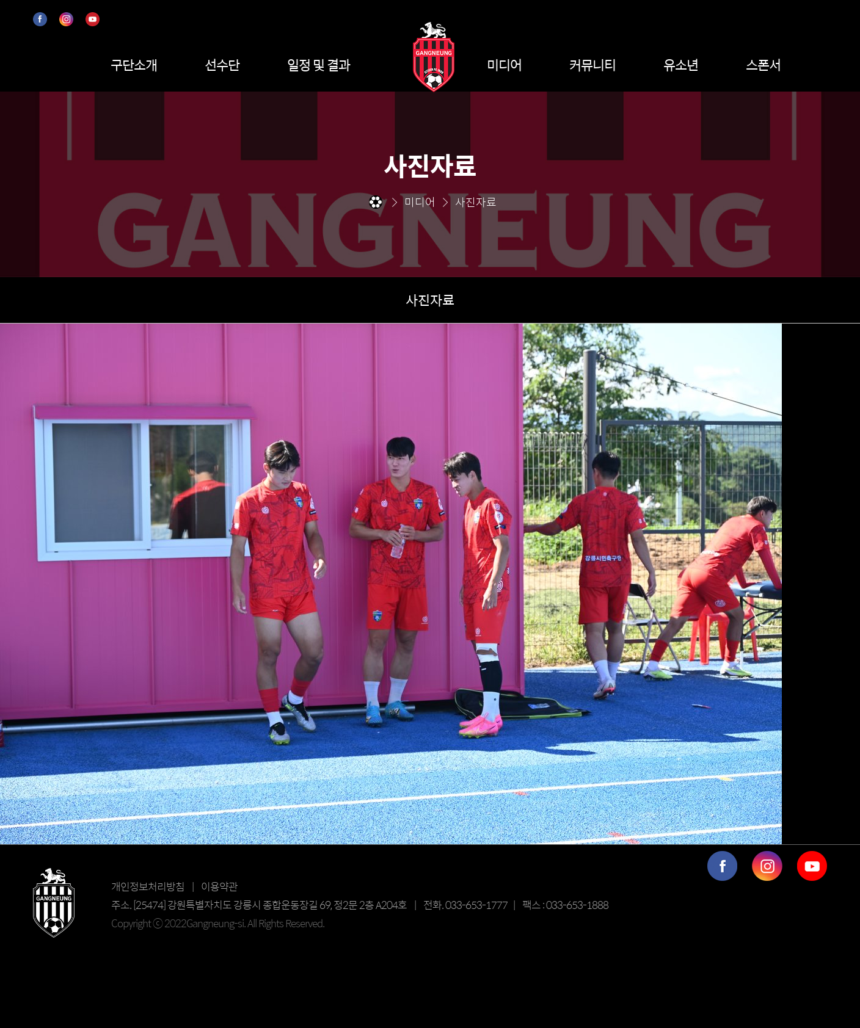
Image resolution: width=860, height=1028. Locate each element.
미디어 (504, 64)
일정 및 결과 (318, 64)
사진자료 (430, 299)
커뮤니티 (592, 64)
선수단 (222, 64)
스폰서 (763, 64)
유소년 (680, 64)
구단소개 (134, 64)
